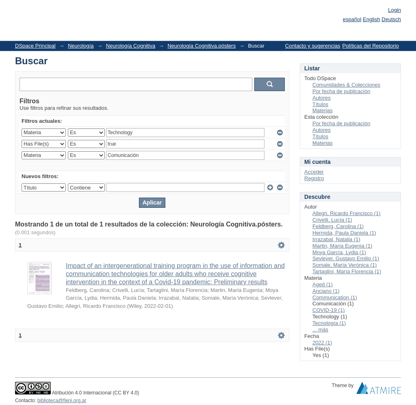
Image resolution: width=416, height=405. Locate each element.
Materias (322, 110)
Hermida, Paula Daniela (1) (344, 233)
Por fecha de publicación (341, 91)
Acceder (314, 172)
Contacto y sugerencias (312, 46)
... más (320, 330)
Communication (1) (334, 297)
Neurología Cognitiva (130, 46)
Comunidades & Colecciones (346, 85)
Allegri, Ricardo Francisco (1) (346, 213)
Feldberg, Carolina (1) (338, 226)
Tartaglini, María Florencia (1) (346, 271)
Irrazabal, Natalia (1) (336, 239)
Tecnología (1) (329, 323)
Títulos (320, 104)
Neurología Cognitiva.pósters (201, 46)
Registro (314, 178)
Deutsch (391, 19)
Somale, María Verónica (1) (344, 265)
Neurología (81, 46)
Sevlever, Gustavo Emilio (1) (345, 258)
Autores (321, 98)
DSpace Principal (35, 46)
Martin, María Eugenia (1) (342, 246)
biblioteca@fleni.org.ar (61, 400)
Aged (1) (322, 284)
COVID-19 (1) (328, 310)
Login (394, 10)
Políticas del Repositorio (370, 46)
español (352, 19)
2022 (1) (322, 343)
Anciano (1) (325, 291)
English (371, 19)
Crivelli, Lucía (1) (332, 220)
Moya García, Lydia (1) (339, 252)
